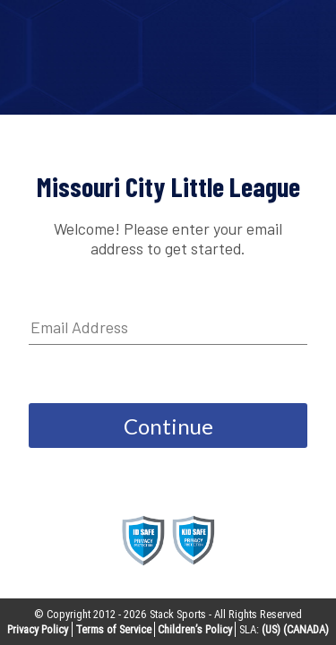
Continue (168, 426)
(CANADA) (306, 629)
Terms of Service (113, 629)
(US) (271, 629)
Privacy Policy (37, 629)
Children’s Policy (195, 629)
